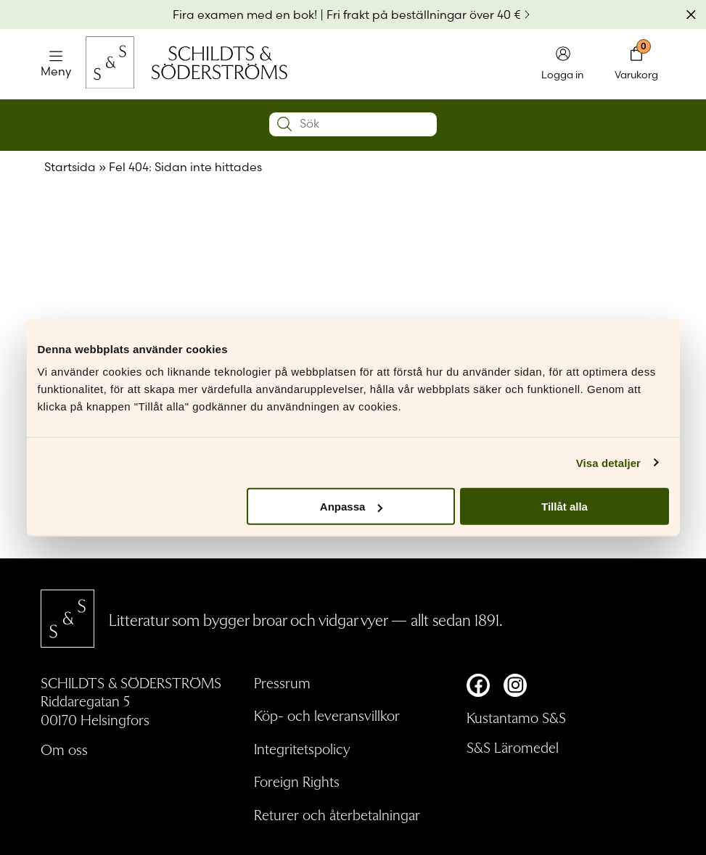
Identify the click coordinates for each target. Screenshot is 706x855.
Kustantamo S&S (516, 717)
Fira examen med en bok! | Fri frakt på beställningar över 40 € (347, 14)
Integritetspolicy (302, 748)
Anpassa (351, 506)
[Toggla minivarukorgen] (636, 64)
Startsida (70, 167)
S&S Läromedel (513, 747)
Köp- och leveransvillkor (327, 715)
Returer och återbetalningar (337, 814)
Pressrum (282, 682)
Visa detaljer (608, 462)
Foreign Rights (297, 781)
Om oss (64, 749)
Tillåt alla (564, 506)
